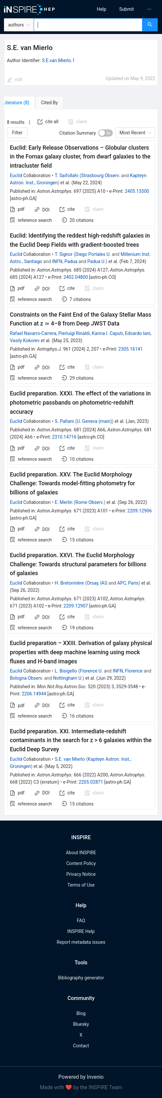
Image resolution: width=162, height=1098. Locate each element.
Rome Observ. (89, 502)
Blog (81, 1013)
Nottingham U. (68, 678)
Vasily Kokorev (25, 340)
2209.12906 (139, 510)
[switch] (105, 133)
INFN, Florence (127, 671)
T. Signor (63, 254)
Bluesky (81, 1024)
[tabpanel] (81, 462)
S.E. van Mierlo (70, 759)
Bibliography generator (81, 977)
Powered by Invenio (81, 1077)
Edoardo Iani (138, 333)
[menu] (123, 9)
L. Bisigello (66, 671)
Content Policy (81, 863)
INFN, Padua (64, 261)
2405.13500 (137, 191)
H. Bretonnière (69, 583)
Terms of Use (81, 885)
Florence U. (91, 671)
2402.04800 (76, 277)
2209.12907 (76, 605)
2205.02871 (91, 782)
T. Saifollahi (66, 175)
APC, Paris (127, 583)
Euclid (16, 175)
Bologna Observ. (26, 678)
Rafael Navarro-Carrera (33, 333)
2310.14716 (64, 437)
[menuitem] (101, 9)
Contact (81, 1045)
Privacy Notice (80, 874)
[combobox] (88, 24)
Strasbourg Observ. (100, 175)
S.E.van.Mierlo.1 (58, 60)
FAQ (81, 920)
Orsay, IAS (97, 583)
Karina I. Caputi (107, 333)
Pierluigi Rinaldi (74, 333)
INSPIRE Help (80, 931)
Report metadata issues (81, 942)
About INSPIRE (81, 852)
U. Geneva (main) (94, 421)
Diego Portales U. (93, 254)
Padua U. (96, 261)
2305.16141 (130, 349)
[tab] (23, 102)
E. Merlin (63, 502)
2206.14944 (34, 693)
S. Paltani (64, 421)
